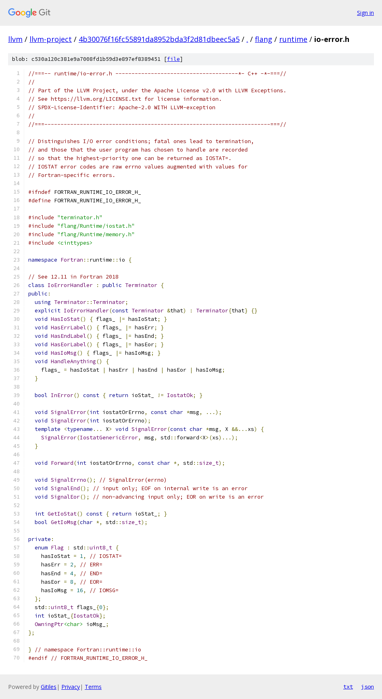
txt (348, 686)
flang (263, 39)
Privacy (70, 687)
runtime (293, 39)
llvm (15, 39)
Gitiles (48, 687)
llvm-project (50, 39)
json (367, 686)
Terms (93, 687)
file (173, 59)
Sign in (365, 13)
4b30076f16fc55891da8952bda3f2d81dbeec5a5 (159, 39)
